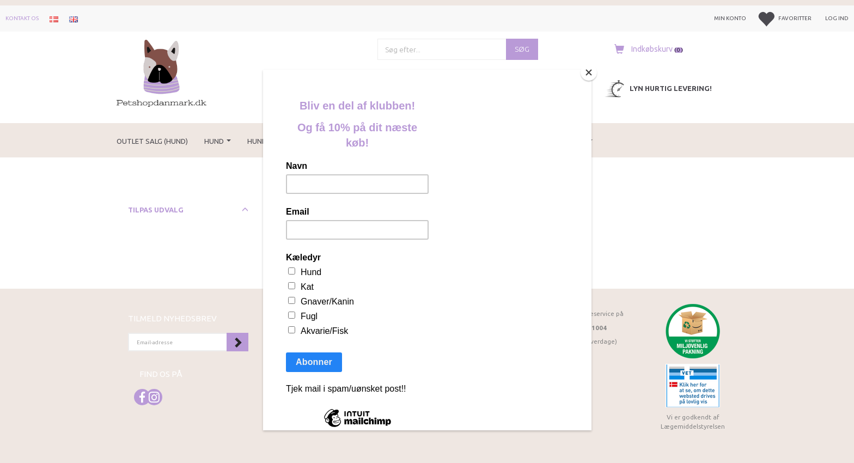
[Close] (589, 72)
